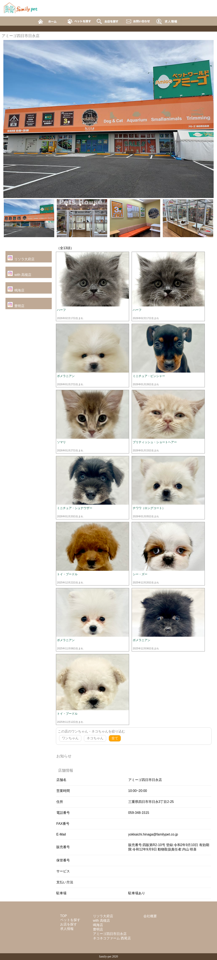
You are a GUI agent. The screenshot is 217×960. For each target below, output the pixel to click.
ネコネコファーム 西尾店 (112, 938)
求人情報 (67, 929)
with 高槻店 (22, 275)
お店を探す (68, 924)
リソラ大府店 (24, 259)
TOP (63, 916)
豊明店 (19, 306)
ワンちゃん (70, 738)
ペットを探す (70, 920)
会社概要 (150, 916)
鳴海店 (19, 290)
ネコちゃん (95, 738)
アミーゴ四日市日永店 (110, 934)
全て (114, 738)
